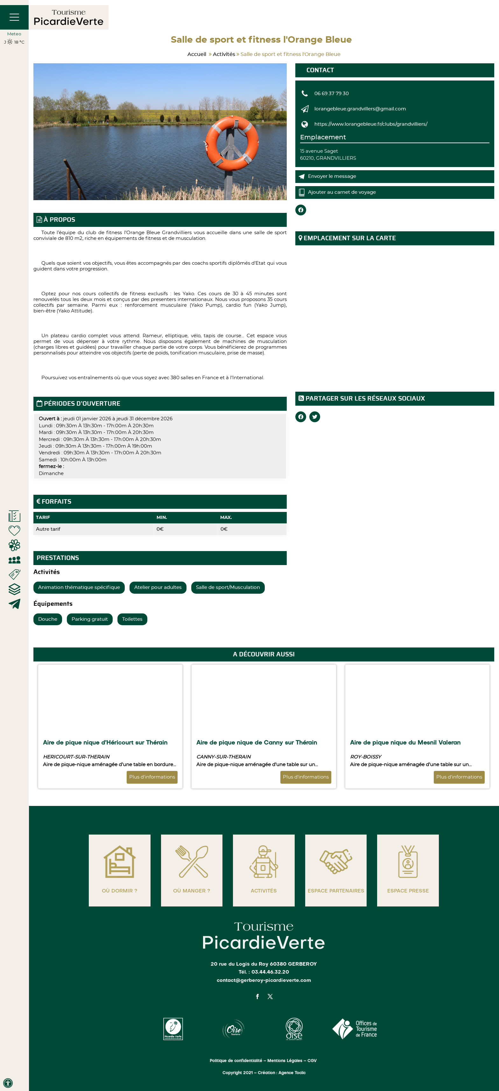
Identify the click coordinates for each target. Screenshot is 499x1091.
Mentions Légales (284, 1061)
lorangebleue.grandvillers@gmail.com (360, 109)
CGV (312, 1061)
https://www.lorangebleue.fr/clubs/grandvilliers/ (370, 124)
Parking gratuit (90, 619)
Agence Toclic (292, 1073)
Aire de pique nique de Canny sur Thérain (256, 743)
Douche (47, 619)
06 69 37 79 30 (331, 93)
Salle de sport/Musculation (228, 587)
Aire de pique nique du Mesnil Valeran (405, 743)
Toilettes (132, 619)
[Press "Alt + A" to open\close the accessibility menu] (8, 1083)
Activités (224, 54)
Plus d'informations (152, 777)
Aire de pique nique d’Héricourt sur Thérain (105, 743)
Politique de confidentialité (236, 1061)
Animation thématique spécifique (79, 587)
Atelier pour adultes (158, 587)
